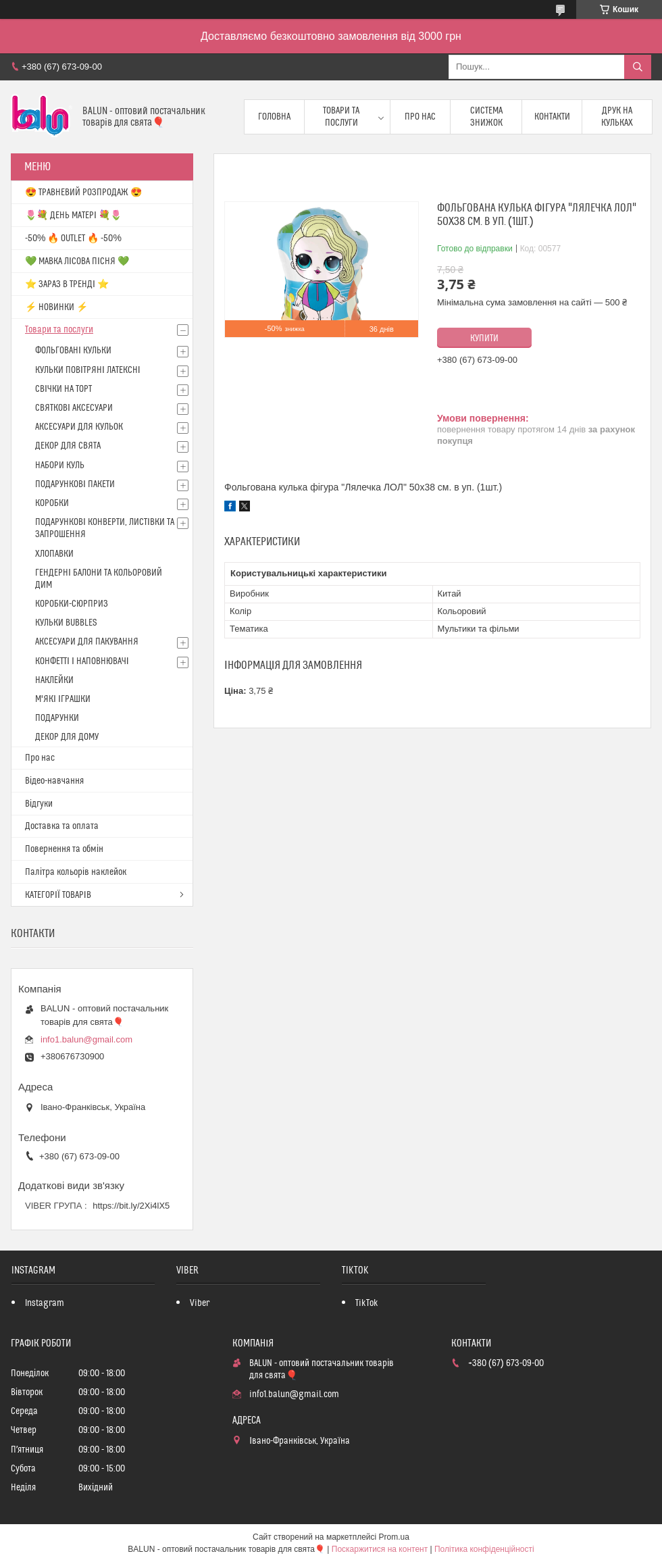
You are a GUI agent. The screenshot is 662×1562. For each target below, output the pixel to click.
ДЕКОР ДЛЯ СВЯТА (68, 445)
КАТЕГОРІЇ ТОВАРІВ (58, 895)
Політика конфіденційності (484, 1549)
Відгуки (39, 804)
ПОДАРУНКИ (57, 718)
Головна (274, 116)
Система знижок (486, 116)
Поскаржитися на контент (380, 1549)
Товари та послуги (341, 116)
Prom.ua (394, 1537)
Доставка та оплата (62, 826)
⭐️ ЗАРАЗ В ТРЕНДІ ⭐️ (67, 284)
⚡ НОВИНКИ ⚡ (56, 307)
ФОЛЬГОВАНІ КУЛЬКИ (73, 350)
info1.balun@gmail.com (86, 1039)
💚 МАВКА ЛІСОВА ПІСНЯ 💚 (77, 261)
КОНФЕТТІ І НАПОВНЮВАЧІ (82, 661)
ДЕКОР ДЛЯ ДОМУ (67, 737)
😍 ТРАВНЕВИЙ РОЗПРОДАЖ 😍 (83, 192)
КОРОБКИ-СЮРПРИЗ (71, 604)
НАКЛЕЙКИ (54, 680)
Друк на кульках (617, 116)
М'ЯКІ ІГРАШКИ (63, 699)
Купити (484, 338)
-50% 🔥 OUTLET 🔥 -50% (73, 238)
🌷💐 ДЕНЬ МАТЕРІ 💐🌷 (73, 215)
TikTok (366, 1303)
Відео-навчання (54, 781)
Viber (199, 1303)
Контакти (552, 116)
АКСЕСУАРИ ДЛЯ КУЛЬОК (79, 427)
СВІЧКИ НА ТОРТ (63, 389)
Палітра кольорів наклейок (75, 872)
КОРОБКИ (52, 503)
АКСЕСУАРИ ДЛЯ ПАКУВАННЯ (86, 641)
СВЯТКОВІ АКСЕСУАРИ (74, 408)
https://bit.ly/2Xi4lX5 (131, 1206)
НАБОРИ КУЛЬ (59, 465)
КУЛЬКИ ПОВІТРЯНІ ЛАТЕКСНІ (88, 370)
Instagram (44, 1303)
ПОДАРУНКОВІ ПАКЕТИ (75, 484)
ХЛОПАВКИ (54, 554)
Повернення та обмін (64, 849)
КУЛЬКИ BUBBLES (66, 623)
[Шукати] (637, 67)
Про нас (420, 116)
